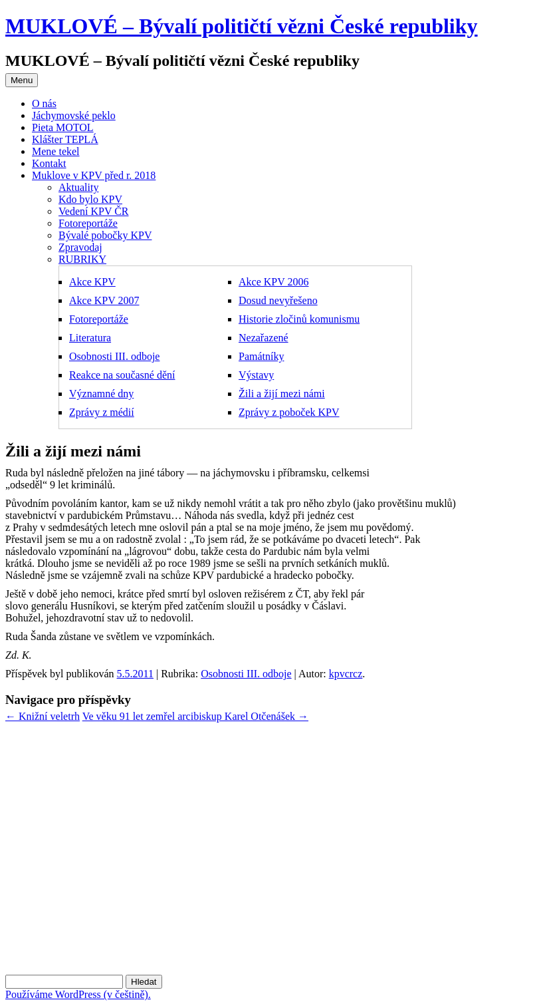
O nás (44, 103)
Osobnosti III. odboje (114, 356)
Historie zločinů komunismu (299, 319)
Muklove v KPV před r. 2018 (94, 175)
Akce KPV (92, 281)
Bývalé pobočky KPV (105, 235)
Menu (22, 80)
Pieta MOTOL (63, 127)
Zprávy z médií (101, 412)
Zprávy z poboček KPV (289, 412)
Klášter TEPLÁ (65, 139)
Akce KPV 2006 (273, 281)
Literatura (90, 337)
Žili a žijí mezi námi (282, 393)
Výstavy (256, 375)
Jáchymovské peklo (74, 115)
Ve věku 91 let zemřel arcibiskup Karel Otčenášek (195, 716)
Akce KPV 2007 (104, 300)
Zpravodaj (80, 247)
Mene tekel (56, 151)
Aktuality (78, 187)
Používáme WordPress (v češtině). (78, 994)
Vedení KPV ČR (93, 211)
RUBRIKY (82, 259)
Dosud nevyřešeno (278, 300)
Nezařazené (263, 337)
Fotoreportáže (88, 223)
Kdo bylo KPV (90, 199)
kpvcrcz (346, 673)
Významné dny (101, 393)
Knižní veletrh (42, 716)
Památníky (261, 356)
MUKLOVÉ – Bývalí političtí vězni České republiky (241, 26)
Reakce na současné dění (122, 375)
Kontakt (49, 163)
